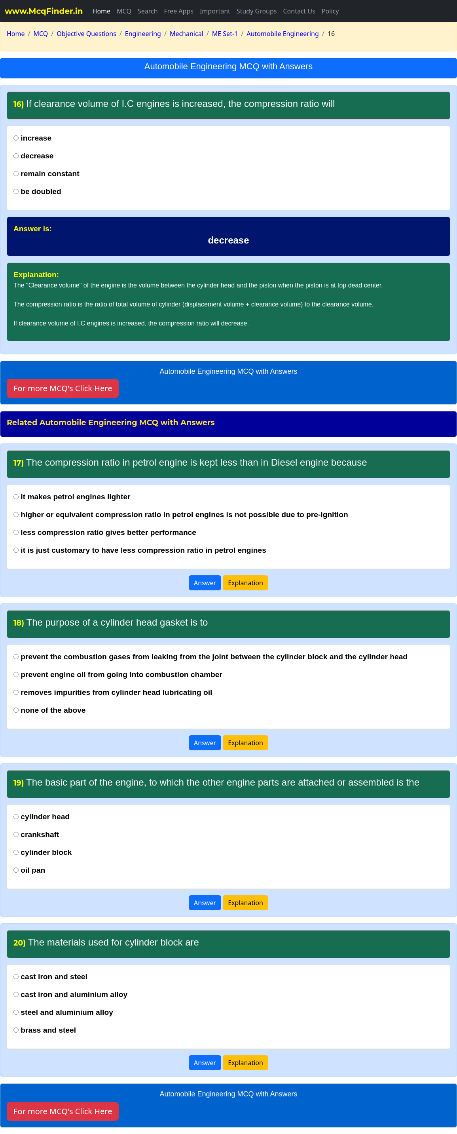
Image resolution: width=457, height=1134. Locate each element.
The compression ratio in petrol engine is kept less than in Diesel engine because (190, 462)
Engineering (143, 33)
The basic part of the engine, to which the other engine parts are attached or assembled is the (216, 782)
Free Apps (178, 11)
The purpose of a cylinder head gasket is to (110, 622)
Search (148, 11)
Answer (205, 582)
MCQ (124, 11)
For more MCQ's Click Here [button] (62, 388)
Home (102, 11)
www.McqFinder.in (44, 11)
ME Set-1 (225, 33)
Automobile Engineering (283, 33)
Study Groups (257, 11)
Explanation (245, 582)
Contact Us (299, 11)
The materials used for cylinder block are (106, 942)
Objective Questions (86, 33)
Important (215, 11)
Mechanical (186, 33)
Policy (330, 11)
